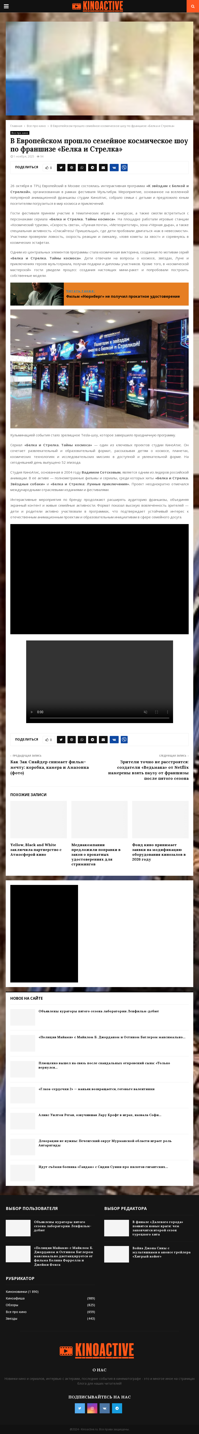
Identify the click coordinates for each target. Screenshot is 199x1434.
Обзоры (12, 1305)
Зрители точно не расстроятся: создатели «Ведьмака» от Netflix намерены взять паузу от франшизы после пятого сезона (148, 770)
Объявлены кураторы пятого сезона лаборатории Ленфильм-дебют (99, 1011)
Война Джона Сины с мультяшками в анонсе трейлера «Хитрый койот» (161, 1252)
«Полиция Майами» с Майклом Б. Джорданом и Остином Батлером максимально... (112, 1037)
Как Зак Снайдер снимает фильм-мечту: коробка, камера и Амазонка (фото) (49, 767)
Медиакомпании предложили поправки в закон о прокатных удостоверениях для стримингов (96, 854)
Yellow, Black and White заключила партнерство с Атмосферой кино (36, 849)
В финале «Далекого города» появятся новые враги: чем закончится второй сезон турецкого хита (157, 1228)
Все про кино (19, 133)
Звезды (11, 1318)
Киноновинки (16, 1291)
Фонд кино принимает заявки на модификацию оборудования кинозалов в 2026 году (159, 851)
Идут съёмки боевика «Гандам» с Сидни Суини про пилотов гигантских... (103, 1167)
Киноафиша (15, 1298)
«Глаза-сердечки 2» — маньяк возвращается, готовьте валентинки (96, 1089)
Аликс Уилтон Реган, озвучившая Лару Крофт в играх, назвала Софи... (100, 1115)
